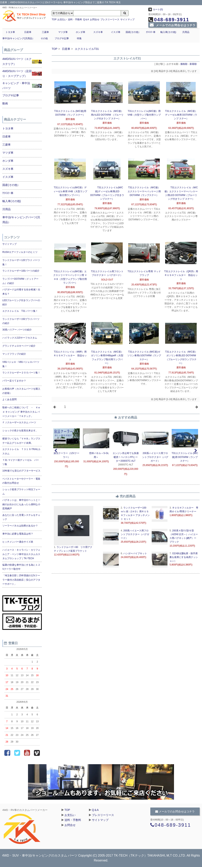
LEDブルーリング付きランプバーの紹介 (21, 302)
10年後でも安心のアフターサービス (21, 470)
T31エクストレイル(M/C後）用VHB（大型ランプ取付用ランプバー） (144, 115)
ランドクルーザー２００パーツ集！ (21, 372)
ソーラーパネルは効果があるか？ (20, 525)
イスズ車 (115, 32)
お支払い (62, 19)
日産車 (27, 32)
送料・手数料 (75, 19)
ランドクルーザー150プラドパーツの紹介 (20, 321)
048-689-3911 (168, 19)
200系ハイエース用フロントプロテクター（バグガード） (155, 457)
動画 (5, 103)
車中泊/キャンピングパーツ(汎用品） (21, 220)
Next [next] (196, 451)
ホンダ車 (80, 32)
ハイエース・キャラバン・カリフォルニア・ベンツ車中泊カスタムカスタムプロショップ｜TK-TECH (21, 554)
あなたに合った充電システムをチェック (21, 517)
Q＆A (86, 19)
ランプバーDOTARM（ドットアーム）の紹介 (20, 281)
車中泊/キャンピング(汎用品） (18, 38)
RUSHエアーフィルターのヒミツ (19, 252)
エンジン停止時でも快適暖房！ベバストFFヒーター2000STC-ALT (126, 457)
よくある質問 (9, 399)
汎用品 (185, 32)
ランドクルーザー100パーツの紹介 (20, 270)
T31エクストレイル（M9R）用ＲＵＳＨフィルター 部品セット (70, 355)
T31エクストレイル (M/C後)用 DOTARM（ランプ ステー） (185, 457)
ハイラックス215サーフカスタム (19, 337)
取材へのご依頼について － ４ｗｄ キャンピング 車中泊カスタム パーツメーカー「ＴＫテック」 (21, 411)
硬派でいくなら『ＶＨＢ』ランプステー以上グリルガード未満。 (21, 440)
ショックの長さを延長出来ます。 (20, 430)
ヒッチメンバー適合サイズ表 (17, 541)
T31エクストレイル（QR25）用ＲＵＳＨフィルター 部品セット (181, 275)
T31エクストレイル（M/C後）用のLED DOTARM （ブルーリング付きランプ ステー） (107, 115)
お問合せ (94, 19)
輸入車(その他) (168, 32)
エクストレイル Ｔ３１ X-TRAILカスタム (21, 451)
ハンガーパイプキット (135, 553)
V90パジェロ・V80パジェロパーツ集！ (20, 364)
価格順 (183, 64)
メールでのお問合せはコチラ (172, 25)
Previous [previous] (56, 451)
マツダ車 (63, 32)
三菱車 (45, 32)
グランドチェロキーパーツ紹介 (19, 345)
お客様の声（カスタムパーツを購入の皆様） (21, 391)
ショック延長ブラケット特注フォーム (21, 491)
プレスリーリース (109, 19)
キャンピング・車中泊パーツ (16, 86)
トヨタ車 (10, 32)
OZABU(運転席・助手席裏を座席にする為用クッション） (183, 557)
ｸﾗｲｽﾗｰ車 (150, 32)
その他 (44, 38)
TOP (54, 19)
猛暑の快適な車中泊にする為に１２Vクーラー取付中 (21, 567)
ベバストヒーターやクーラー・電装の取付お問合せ (21, 481)
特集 (79, 38)
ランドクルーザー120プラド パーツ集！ (21, 262)
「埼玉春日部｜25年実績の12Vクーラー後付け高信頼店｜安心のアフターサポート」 (21, 579)
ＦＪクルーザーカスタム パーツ (19, 422)
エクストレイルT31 (87, 48)
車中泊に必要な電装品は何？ (17, 533)
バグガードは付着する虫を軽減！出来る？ (21, 291)
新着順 (193, 64)
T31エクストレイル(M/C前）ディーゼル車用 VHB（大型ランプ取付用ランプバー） (70, 191)
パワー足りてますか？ (14, 380)
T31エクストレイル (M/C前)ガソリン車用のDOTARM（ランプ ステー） (144, 355)
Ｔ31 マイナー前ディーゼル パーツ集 (20, 462)
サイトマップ (127, 19)
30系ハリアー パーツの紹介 (17, 329)
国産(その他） (133, 32)
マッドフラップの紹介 (14, 354)
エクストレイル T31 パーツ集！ (20, 311)
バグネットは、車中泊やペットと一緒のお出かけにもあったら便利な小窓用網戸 (21, 504)
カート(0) (155, 9)
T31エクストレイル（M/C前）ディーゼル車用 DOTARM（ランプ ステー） (181, 115)
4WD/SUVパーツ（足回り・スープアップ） (17, 74)
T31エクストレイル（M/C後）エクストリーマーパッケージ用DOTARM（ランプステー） (144, 191)
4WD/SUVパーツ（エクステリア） (17, 61)
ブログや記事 (62, 38)
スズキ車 (98, 32)
